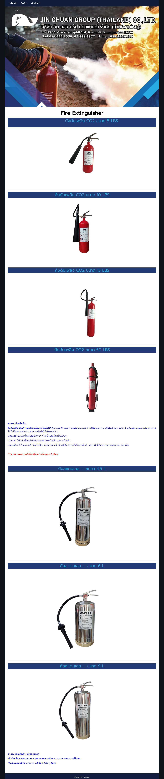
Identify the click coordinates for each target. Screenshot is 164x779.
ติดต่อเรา (35, 3)
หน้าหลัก (13, 3)
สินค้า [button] (24, 3)
